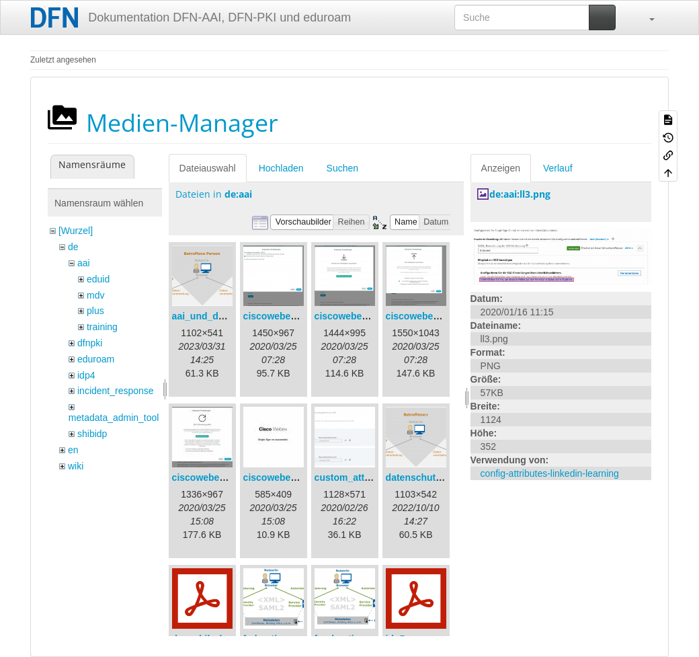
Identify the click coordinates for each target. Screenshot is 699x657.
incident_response (115, 390)
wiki (75, 466)
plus (95, 310)
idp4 (86, 375)
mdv (95, 295)
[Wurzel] (75, 230)
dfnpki (89, 343)
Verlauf (558, 168)
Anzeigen (500, 168)
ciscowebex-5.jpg (282, 477)
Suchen (342, 168)
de (73, 246)
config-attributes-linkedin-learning (550, 473)
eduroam (95, 359)
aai (83, 263)
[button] (645, 17)
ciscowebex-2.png (355, 316)
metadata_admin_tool (114, 417)
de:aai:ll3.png (519, 194)
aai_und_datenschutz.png (230, 316)
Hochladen (281, 168)
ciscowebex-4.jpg (211, 477)
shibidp (92, 433)
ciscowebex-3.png (426, 316)
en (73, 450)
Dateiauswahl (207, 168)
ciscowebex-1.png (284, 316)
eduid (98, 279)
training (102, 326)
